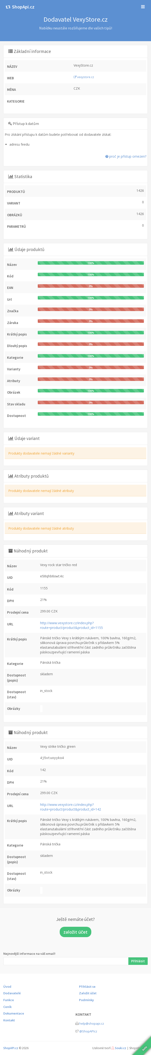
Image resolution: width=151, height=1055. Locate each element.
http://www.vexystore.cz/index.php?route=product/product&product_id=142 (70, 806)
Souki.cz (120, 1048)
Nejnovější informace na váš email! (29, 953)
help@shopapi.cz (91, 1023)
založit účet (75, 932)
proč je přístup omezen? (125, 156)
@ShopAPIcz (88, 1031)
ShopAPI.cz (10, 1048)
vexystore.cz (84, 77)
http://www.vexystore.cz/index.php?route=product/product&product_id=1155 (71, 625)
